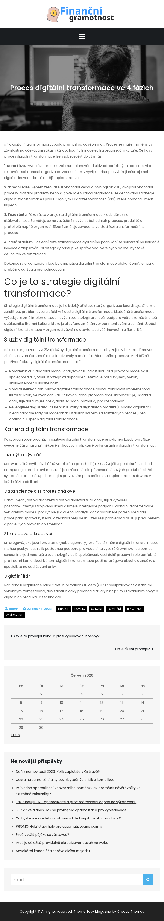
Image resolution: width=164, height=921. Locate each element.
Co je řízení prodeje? (132, 648)
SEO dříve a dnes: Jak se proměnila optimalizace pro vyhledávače (71, 810)
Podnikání (114, 609)
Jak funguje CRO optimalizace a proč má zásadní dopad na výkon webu (76, 802)
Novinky (79, 609)
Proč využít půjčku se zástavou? (42, 834)
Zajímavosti (14, 615)
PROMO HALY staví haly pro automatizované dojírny (59, 826)
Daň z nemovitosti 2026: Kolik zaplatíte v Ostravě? (58, 771)
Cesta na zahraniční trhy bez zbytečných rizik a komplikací (65, 779)
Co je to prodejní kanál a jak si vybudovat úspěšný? (57, 636)
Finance (63, 609)
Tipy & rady (134, 609)
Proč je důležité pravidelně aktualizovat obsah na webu (62, 842)
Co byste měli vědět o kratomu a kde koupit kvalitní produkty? (68, 818)
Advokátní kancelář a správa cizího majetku (53, 850)
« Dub (15, 734)
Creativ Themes (130, 911)
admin (14, 609)
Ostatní (96, 609)
